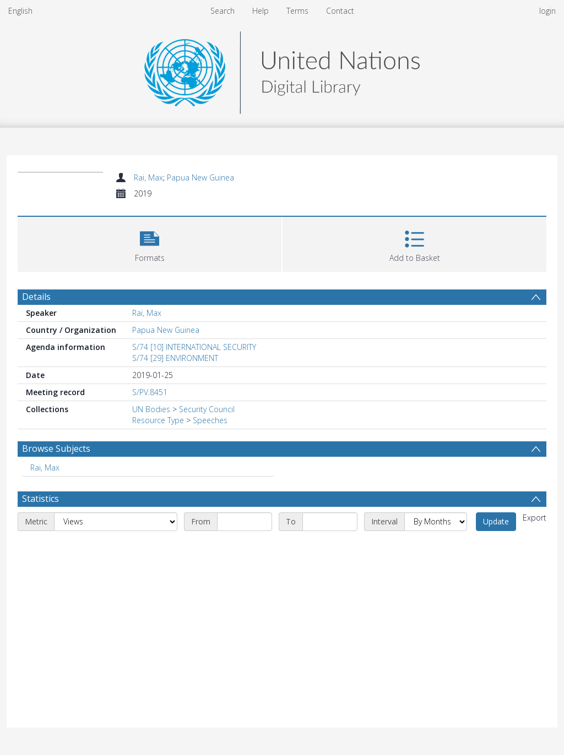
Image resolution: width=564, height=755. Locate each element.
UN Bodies (151, 409)
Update (496, 521)
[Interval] (435, 521)
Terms (297, 11)
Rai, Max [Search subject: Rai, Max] (44, 467)
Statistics (40, 499)
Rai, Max (148, 177)
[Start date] (244, 521)
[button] (149, 243)
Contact (340, 11)
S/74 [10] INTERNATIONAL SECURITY (194, 347)
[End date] (329, 521)
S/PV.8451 (149, 392)
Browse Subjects (56, 448)
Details (36, 297)
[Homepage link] (282, 70)
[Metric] (115, 521)
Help (260, 11)
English (20, 11)
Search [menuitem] (222, 11)
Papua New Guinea (200, 177)
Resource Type (158, 420)
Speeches (210, 420)
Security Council (207, 409)
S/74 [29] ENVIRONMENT (175, 358)
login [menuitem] (547, 11)
